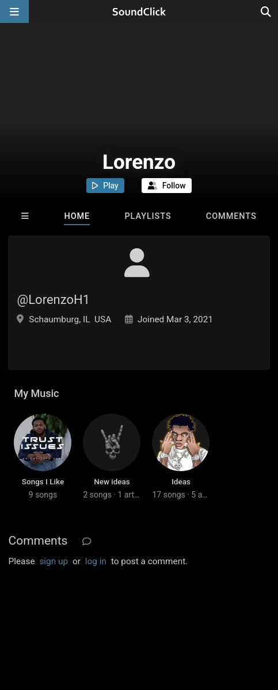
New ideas (112, 481)
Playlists (147, 216)
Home (77, 216)
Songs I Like (43, 481)
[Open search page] (266, 11)
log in (95, 561)
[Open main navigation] (14, 11)
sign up (53, 561)
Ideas (181, 481)
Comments (231, 216)
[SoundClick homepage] (139, 11)
